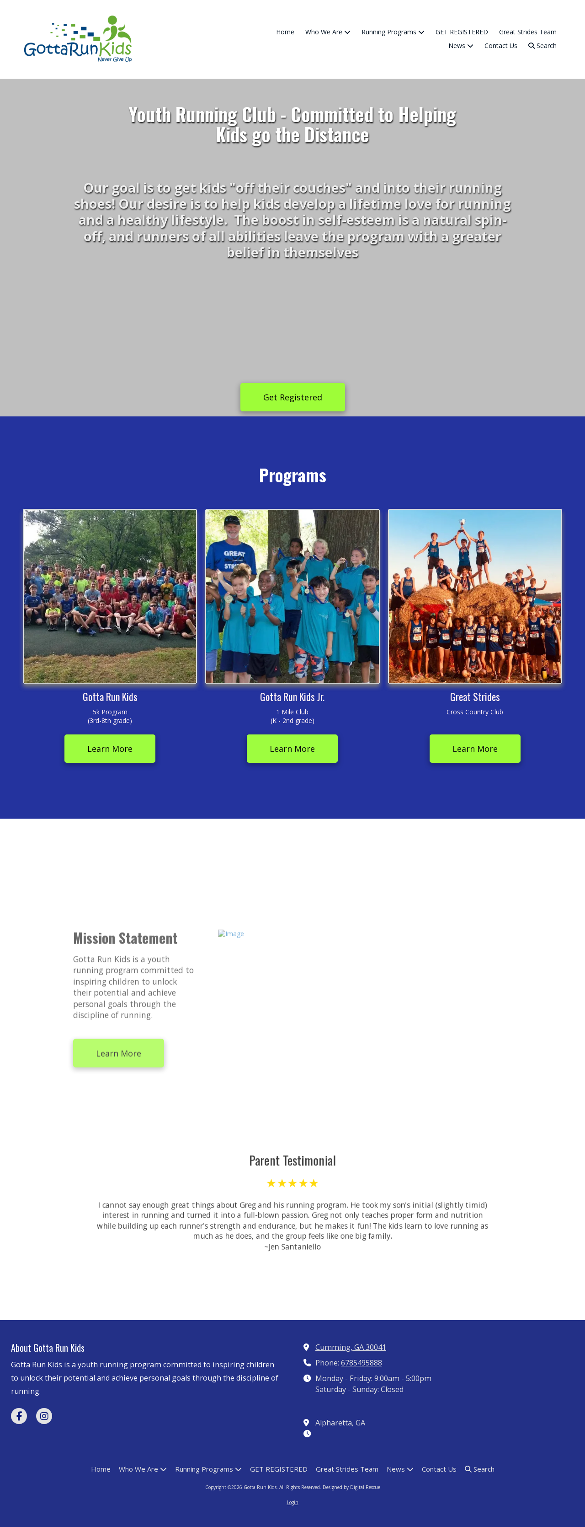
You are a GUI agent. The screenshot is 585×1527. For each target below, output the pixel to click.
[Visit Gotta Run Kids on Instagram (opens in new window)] (44, 1416)
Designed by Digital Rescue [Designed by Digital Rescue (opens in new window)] (351, 1487)
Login (292, 1502)
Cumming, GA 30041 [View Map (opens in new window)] (350, 1347)
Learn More (110, 748)
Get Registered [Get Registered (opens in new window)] (292, 397)
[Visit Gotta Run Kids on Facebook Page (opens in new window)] (19, 1416)
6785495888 (361, 1363)
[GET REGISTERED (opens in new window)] (462, 32)
